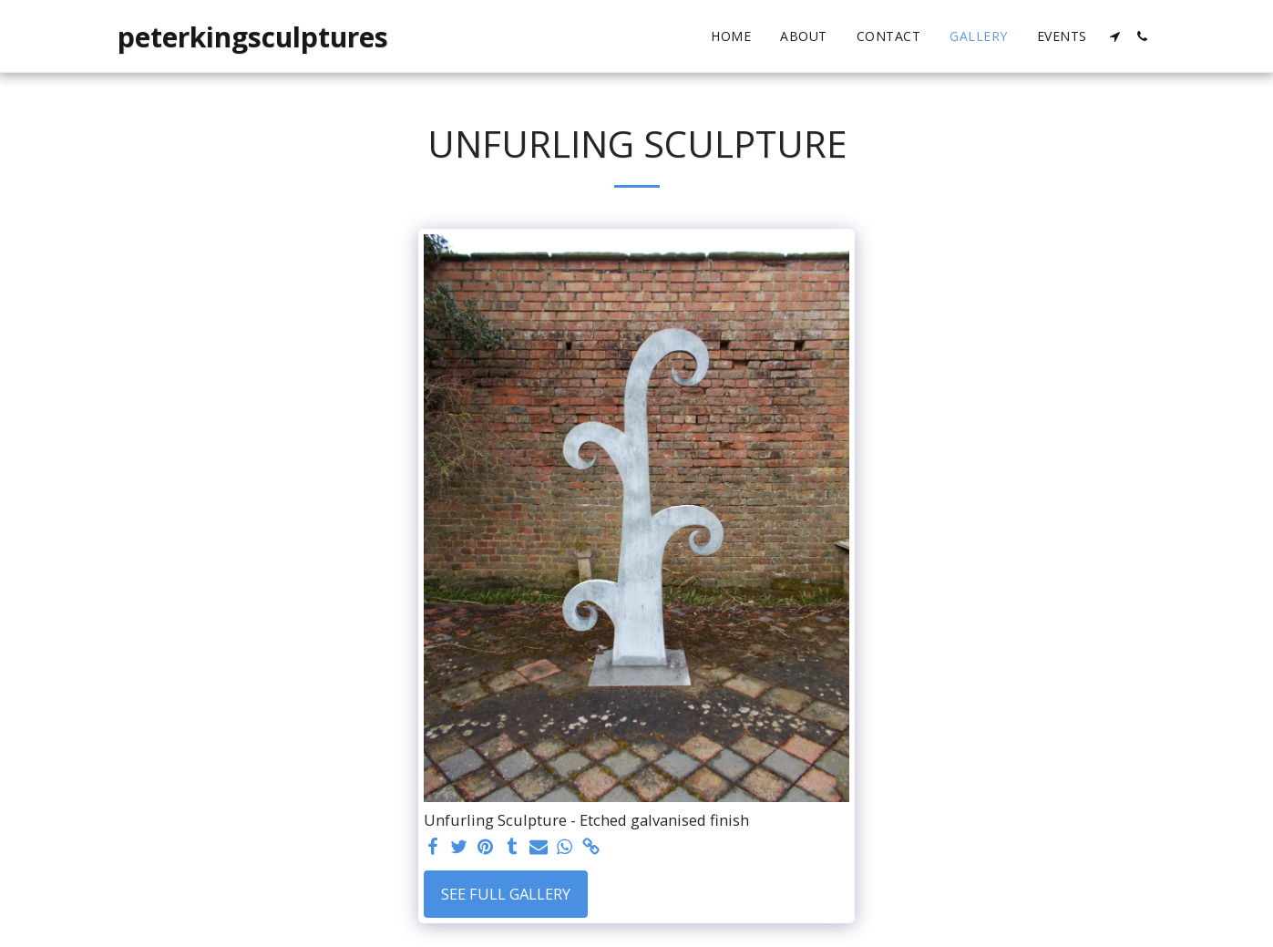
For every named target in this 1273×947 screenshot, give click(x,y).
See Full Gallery (505, 893)
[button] (1115, 36)
